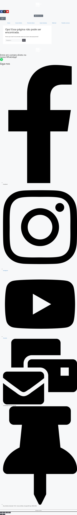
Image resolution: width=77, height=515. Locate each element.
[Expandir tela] (4, 512)
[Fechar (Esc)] (9, 512)
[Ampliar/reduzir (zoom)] (1, 512)
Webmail (54, 23)
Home (8, 23)
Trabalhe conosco (65, 23)
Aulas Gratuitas (43, 23)
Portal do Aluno (31, 23)
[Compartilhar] (7, 512)
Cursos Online (18, 23)
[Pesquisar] (24, 40)
